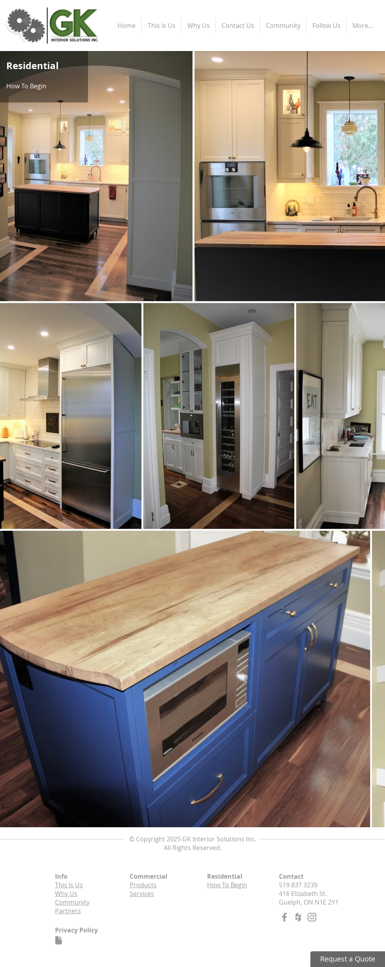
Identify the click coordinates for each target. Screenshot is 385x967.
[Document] (58, 940)
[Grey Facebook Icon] (284, 917)
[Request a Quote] (347, 959)
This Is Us (69, 885)
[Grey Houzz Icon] (298, 917)
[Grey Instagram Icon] (312, 917)
